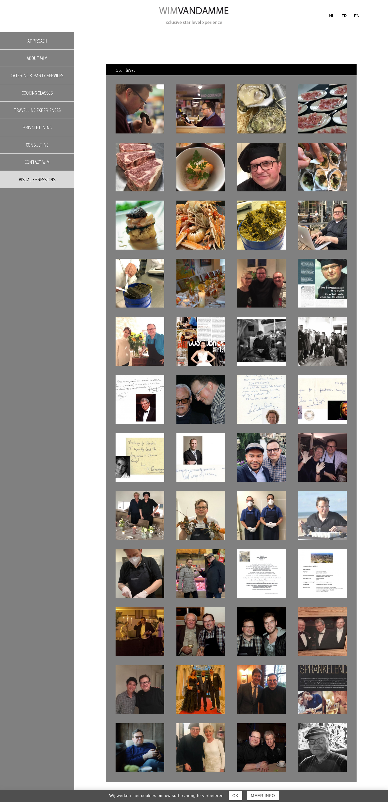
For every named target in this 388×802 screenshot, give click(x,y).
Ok (235, 796)
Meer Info (263, 796)
